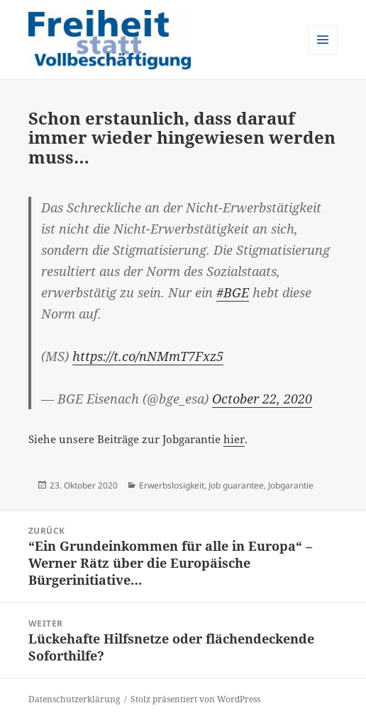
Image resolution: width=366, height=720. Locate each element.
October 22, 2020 (262, 398)
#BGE (232, 292)
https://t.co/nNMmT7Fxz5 (147, 356)
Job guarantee (236, 485)
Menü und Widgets (323, 54)
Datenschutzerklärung (74, 699)
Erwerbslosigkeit (171, 485)
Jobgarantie (291, 485)
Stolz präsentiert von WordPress (195, 699)
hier (234, 439)
